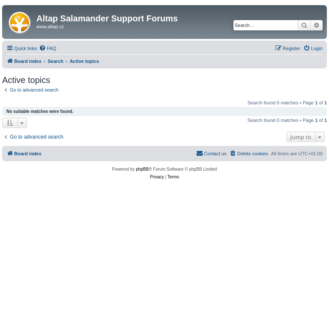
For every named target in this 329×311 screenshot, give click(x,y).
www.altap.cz (50, 26)
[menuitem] (47, 48)
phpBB (142, 169)
